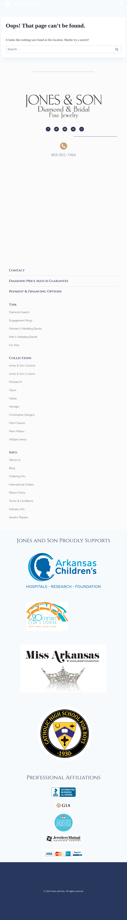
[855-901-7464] (63, 146)
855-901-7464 (63, 155)
